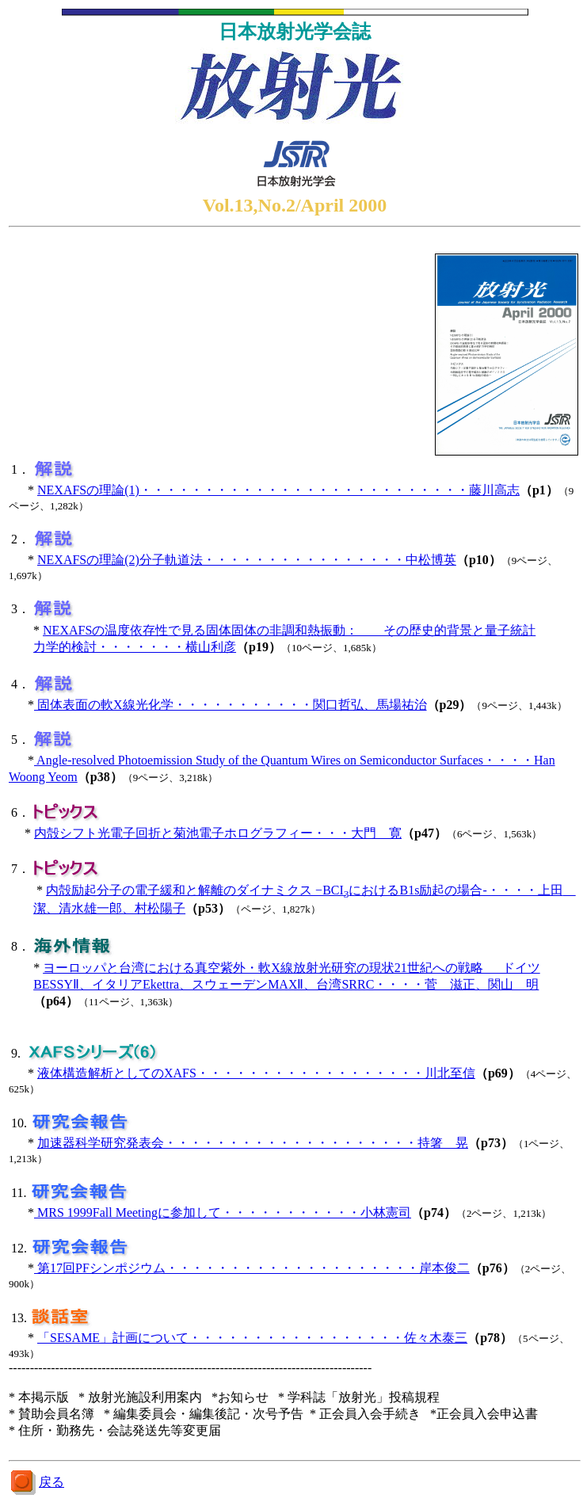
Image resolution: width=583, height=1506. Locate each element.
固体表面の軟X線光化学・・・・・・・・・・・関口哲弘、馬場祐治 (230, 704)
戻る (51, 1482)
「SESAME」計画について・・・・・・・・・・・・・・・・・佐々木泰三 (252, 1337)
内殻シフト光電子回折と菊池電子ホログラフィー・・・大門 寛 (218, 833)
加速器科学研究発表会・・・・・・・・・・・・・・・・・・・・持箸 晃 (252, 1143)
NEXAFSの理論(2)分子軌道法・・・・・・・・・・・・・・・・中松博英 (246, 559)
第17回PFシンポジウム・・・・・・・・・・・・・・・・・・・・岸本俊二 (252, 1268)
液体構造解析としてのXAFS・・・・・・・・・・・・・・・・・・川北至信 (256, 1073)
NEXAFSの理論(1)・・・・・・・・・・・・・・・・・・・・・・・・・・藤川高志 (278, 490)
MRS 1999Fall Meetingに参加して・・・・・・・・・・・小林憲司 (222, 1212)
